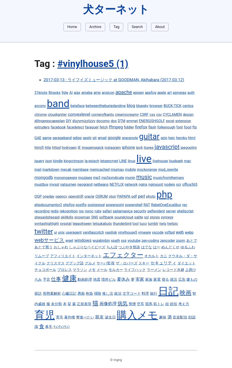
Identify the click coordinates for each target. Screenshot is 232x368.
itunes (149, 147)
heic (171, 138)
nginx (143, 184)
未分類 (56, 304)
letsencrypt (109, 161)
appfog (150, 92)
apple (161, 92)
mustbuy (41, 184)
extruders (42, 127)
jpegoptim (189, 147)
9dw (64, 92)
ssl (146, 217)
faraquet (92, 127)
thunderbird (122, 223)
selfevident (156, 211)
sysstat (66, 223)
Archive (95, 27)
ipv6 (139, 147)
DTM (122, 121)
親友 (99, 317)
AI (71, 92)
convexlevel (79, 114)
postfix (81, 205)
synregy (167, 217)
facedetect (75, 127)
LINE (123, 161)
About (160, 27)
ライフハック (135, 270)
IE (79, 147)
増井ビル (108, 279)
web (180, 232)
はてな (146, 247)
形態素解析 (52, 293)
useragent (74, 232)
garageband (62, 138)
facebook (58, 127)
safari (107, 211)
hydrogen (69, 147)
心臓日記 (69, 293)
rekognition (69, 211)
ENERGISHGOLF (152, 121)
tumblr (153, 223)
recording (42, 211)
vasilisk (111, 232)
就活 (173, 279)
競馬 (148, 304)
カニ (163, 256)
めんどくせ (170, 247)
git (94, 138)
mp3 (96, 178)
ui (55, 232)
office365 (190, 184)
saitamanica (123, 211)
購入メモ (137, 315)
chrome (40, 114)
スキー (143, 263)
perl (141, 196)
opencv (61, 196)
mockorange (147, 169)
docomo (103, 121)
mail (37, 169)
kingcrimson (74, 161)
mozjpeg (85, 178)
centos (188, 106)
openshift (75, 196)
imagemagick (93, 147)
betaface (77, 106)
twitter (43, 231)
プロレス (64, 270)
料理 (145, 293)
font (179, 127)
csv (159, 114)
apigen (138, 92)
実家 (139, 279)
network (131, 184)
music (144, 176)
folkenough (166, 127)
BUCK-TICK (172, 106)
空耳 (140, 304)
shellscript (185, 211)
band (58, 103)
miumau (117, 169)
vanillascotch (93, 232)
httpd (56, 147)
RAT (146, 205)
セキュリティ (163, 263)
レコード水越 (173, 270)
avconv (40, 106)
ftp (194, 127)
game (46, 138)
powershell (133, 205)
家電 (157, 279)
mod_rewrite (168, 169)
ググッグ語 (74, 263)
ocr (178, 184)
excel (170, 121)
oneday (49, 196)
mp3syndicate (112, 178)
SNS (94, 217)
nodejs (169, 184)
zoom (180, 240)
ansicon (108, 92)
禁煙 (132, 304)
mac (187, 161)
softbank (106, 217)
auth (191, 92)
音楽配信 (180, 317)
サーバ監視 (106, 263)
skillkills (66, 217)
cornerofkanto (102, 114)
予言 (46, 279)
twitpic (172, 223)
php (164, 194)
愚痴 (81, 293)
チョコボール (45, 270)
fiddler (129, 127)
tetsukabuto (102, 223)
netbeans (101, 184)
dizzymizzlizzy (83, 121)
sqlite (138, 217)
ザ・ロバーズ (127, 263)
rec (184, 205)
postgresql (96, 205)
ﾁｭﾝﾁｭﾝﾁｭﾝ (61, 327)
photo (150, 196)
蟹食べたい (85, 317)
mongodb (43, 177)
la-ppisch (92, 161)
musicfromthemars (168, 178)
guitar (149, 136)
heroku (181, 138)
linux (131, 161)
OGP (38, 196)
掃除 (97, 293)
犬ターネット (116, 9)
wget (69, 240)
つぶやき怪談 (129, 247)
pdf (134, 196)
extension (183, 121)
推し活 (107, 293)
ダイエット (186, 263)
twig (162, 223)
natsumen (68, 184)
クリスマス (55, 263)
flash (152, 127)
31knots (41, 92)
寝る (165, 279)
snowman (82, 217)
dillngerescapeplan (49, 121)
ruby (98, 211)
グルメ (90, 263)
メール (102, 270)
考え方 (183, 304)
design (188, 114)
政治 (117, 293)
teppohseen (82, 223)
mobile (130, 169)
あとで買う (43, 247)
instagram (113, 147)
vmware (144, 232)
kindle (58, 161)
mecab (66, 169)
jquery (39, 161)
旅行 (153, 293)
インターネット (89, 256)
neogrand (84, 184)
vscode (158, 232)
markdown (50, 169)
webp (189, 232)
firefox (141, 127)
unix (61, 232)
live (144, 159)
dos (114, 121)
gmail (102, 138)
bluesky (142, 106)
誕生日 (110, 317)
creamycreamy (127, 114)
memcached (99, 169)
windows (83, 240)
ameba (86, 92)
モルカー (116, 270)
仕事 (56, 279)
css (152, 114)
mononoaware (65, 178)
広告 (182, 279)
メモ (92, 270)
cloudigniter (57, 114)
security (140, 211)
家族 (148, 279)
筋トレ (158, 304)
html (191, 138)
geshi (87, 138)
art (169, 92)
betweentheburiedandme (106, 106)
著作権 (69, 317)
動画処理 (84, 279)
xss (123, 240)
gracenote (130, 138)
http (48, 147)
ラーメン (154, 270)
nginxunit (155, 184)
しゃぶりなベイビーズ (87, 247)
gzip (164, 138)
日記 (168, 291)
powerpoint (115, 205)
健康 (69, 278)
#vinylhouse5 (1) (92, 63)
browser (156, 106)
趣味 (162, 317)
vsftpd (169, 232)
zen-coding (150, 240)
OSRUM (101, 196)
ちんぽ (111, 247)
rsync (89, 211)
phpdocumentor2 (48, 205)
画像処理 (108, 303)
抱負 (89, 293)
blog (131, 105)
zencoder (167, 240)
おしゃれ (61, 247)
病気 (123, 303)
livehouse (160, 161)
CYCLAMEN (172, 114)
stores (155, 217)
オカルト (151, 256)
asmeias (179, 92)
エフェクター (123, 255)
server (171, 211)
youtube (134, 240)
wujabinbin (101, 240)
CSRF (144, 114)
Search (137, 27)
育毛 (59, 317)
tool (136, 223)
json (48, 161)
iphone (128, 147)
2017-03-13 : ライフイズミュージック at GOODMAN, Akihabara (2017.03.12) (114, 79)
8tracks (54, 92)
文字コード (132, 293)
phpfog (69, 205)
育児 (44, 315)
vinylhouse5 (127, 232)
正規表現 (84, 304)
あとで (191, 240)
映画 (185, 292)
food (187, 127)
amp (97, 92)
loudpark (176, 161)
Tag (116, 27)
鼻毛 (48, 327)
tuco (143, 223)
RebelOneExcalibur (166, 205)
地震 (96, 279)
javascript (167, 146)
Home (72, 27)
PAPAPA (123, 196)
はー (156, 247)
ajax (77, 92)
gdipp (77, 138)
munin (130, 178)
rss (81, 211)
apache (124, 92)
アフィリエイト (62, 256)
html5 (39, 147)
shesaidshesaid (47, 217)
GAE (37, 138)
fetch (104, 127)
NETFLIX (117, 184)
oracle (89, 196)
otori (112, 196)
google (114, 137)
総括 (173, 304)
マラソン (80, 270)
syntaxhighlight (46, 223)
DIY (68, 121)
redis (55, 211)
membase (80, 169)
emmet (132, 121)
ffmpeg (116, 127)
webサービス (49, 240)
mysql (54, 184)
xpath (115, 240)
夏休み (123, 279)
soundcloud (123, 217)
